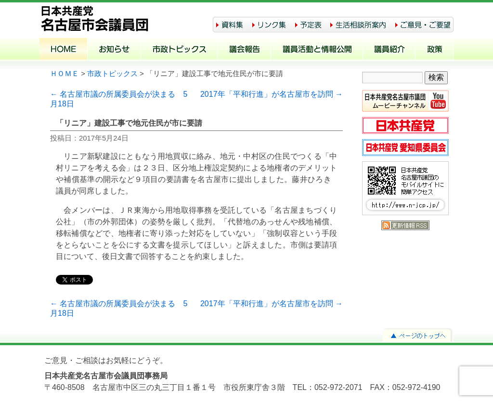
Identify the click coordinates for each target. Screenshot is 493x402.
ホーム (63, 50)
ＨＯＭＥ (64, 74)
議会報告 (244, 50)
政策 (434, 50)
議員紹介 (389, 50)
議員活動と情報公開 (317, 50)
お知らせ (114, 50)
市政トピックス (179, 50)
